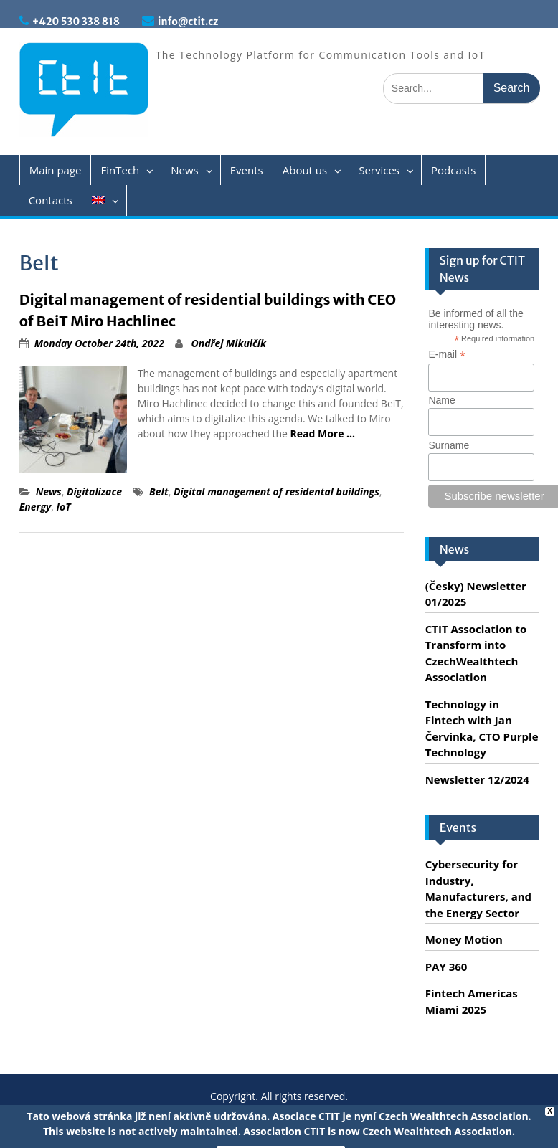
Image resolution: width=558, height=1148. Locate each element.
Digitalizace (94, 491)
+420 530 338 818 (76, 21)
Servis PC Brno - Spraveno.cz (387, 1130)
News (185, 170)
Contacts (50, 200)
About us (305, 170)
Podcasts (453, 170)
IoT (64, 506)
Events (246, 170)
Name (441, 400)
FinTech (119, 170)
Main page (55, 170)
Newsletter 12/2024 (477, 779)
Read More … (323, 433)
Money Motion (464, 939)
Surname (448, 445)
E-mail (446, 354)
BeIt (159, 491)
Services (379, 170)
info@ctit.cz (188, 21)
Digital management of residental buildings (276, 491)
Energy (35, 506)
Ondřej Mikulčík (228, 343)
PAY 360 (446, 966)
